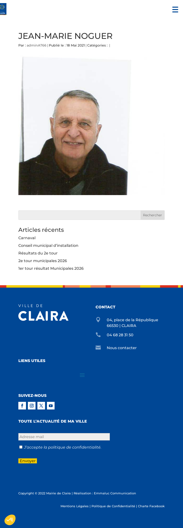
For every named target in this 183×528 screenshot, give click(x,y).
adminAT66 (36, 45)
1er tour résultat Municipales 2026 (51, 268)
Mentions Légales (75, 506)
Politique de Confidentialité (113, 506)
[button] (174, 9)
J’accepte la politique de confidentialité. (62, 447)
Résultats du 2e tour (38, 253)
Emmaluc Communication (115, 493)
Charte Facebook (151, 506)
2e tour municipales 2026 (42, 261)
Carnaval (27, 238)
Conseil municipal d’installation (48, 245)
